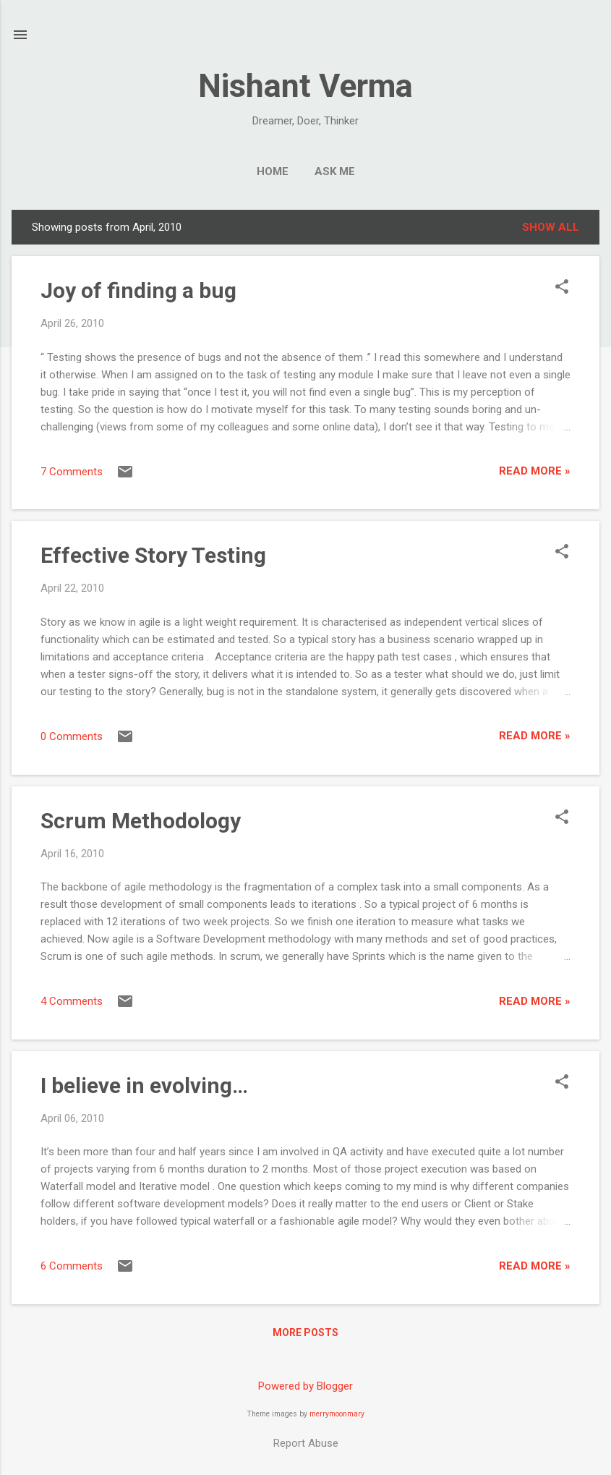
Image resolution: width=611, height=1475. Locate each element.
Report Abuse (305, 1443)
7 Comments (71, 471)
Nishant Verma (305, 86)
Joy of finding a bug (138, 290)
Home (273, 171)
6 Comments (71, 1265)
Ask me (335, 171)
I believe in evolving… (144, 1085)
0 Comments (71, 736)
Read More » (535, 470)
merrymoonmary (336, 1414)
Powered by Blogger (305, 1386)
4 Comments (71, 1001)
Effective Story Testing (153, 555)
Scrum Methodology (140, 820)
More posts (305, 1332)
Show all (550, 227)
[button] (562, 288)
